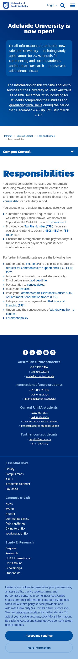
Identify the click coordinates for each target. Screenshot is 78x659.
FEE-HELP (32, 264)
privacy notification (28, 612)
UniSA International (18, 558)
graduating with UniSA (25, 105)
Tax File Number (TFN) (39, 226)
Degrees (11, 548)
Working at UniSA (17, 533)
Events (10, 509)
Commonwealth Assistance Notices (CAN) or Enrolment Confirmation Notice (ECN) (39, 295)
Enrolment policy (17, 318)
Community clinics (17, 519)
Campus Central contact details (40, 421)
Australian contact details (40, 376)
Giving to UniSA (15, 528)
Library (10, 469)
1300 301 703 (39, 413)
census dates (35, 284)
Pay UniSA (12, 489)
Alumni (10, 514)
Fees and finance (46, 135)
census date (11, 201)
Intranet (8, 135)
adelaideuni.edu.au (23, 70)
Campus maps (15, 474)
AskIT (9, 479)
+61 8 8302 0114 (39, 390)
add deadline (38, 280)
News (9, 504)
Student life (13, 573)
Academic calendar (18, 484)
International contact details (40, 398)
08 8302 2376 (39, 367)
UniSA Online (14, 563)
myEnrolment (57, 222)
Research (12, 553)
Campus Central (25, 135)
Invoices (25, 289)
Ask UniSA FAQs (40, 372)
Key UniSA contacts (40, 439)
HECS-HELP (52, 230)
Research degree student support (40, 426)
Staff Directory (40, 443)
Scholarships (14, 568)
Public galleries (15, 523)
